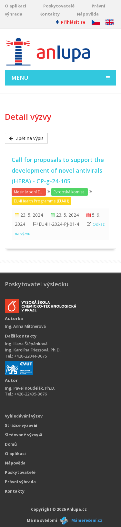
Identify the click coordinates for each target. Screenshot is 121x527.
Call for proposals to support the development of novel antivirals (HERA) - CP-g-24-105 (58, 170)
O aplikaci (15, 6)
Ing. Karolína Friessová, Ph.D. (33, 350)
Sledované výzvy (23, 435)
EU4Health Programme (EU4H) (41, 201)
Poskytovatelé (59, 6)
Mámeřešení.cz (86, 520)
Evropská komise (69, 192)
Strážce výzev (21, 425)
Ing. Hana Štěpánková (26, 344)
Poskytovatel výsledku (36, 284)
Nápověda (88, 14)
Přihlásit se (70, 22)
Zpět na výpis (26, 138)
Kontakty (49, 14)
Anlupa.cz (77, 509)
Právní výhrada (20, 482)
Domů (11, 444)
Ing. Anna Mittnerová (25, 326)
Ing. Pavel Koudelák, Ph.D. (30, 388)
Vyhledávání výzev (24, 416)
